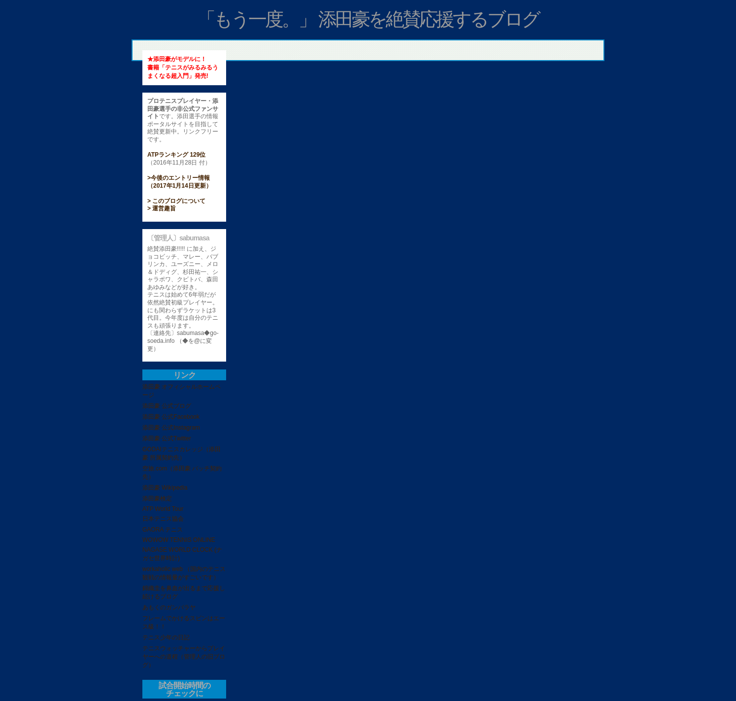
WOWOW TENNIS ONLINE (178, 539)
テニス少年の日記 (166, 637)
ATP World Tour (162, 508)
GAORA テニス (162, 529)
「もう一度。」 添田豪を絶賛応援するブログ (368, 19)
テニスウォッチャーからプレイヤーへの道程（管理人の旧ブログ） (183, 656)
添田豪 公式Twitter (166, 438)
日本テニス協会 (163, 518)
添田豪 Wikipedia (164, 487)
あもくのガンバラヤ (169, 607)
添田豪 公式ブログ (166, 405)
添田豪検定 (157, 498)
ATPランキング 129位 (176, 154)
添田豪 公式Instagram (171, 427)
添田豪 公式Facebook (171, 416)
